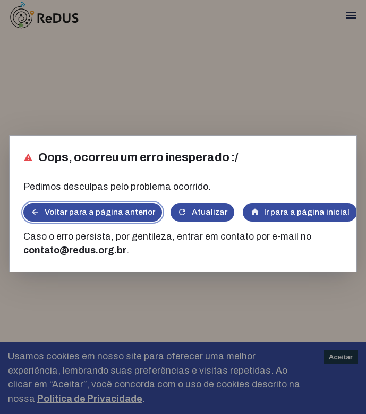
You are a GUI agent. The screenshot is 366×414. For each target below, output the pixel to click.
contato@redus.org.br (74, 250)
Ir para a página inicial (300, 212)
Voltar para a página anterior (92, 212)
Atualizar (202, 212)
